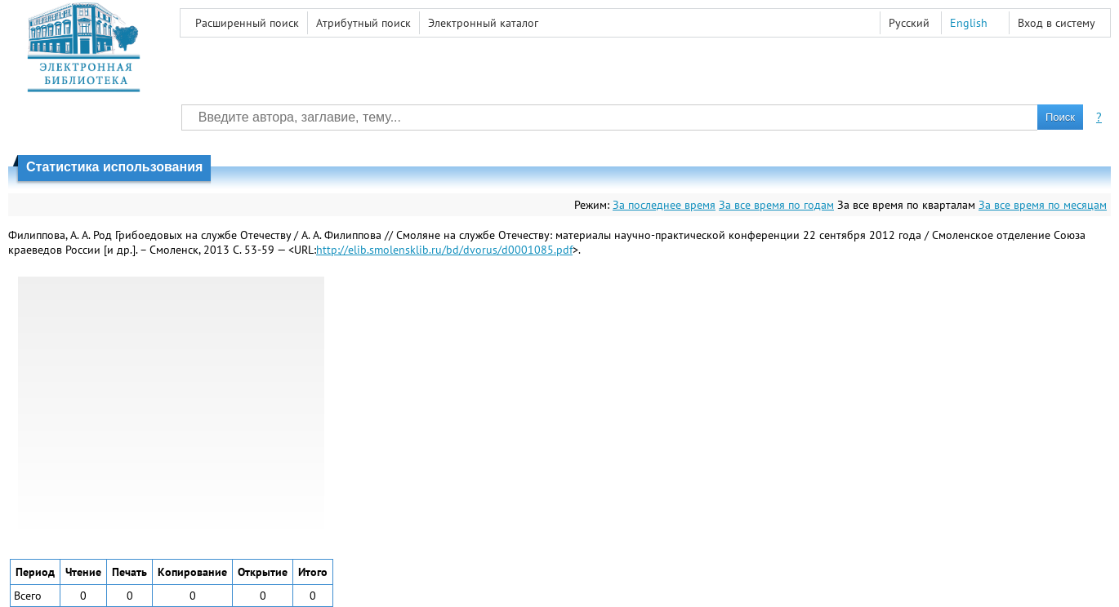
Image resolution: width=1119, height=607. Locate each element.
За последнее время (664, 204)
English (968, 23)
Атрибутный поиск (363, 23)
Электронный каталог (483, 23)
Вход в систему (1056, 23)
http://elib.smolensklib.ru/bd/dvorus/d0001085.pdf (444, 249)
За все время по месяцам (1043, 204)
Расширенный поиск (247, 23)
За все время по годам (776, 204)
